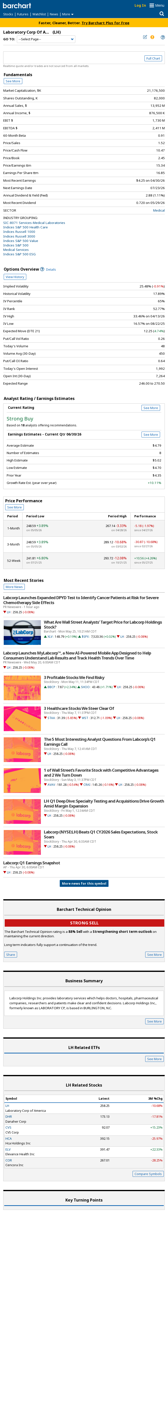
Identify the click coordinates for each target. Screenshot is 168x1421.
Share (10, 954)
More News (14, 587)
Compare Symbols (148, 1174)
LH (8, 612)
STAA (51, 718)
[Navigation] (46, 39)
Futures (22, 14)
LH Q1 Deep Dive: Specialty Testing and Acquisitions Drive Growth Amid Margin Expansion (104, 804)
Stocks (8, 14)
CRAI (87, 785)
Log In (140, 5)
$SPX (85, 636)
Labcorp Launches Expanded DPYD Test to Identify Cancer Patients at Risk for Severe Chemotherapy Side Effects (81, 600)
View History (15, 277)
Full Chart (153, 58)
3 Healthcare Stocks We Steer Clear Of (79, 708)
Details (48, 269)
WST (85, 718)
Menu (159, 5)
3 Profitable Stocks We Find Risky (74, 677)
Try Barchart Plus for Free (105, 22)
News (54, 14)
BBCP (51, 687)
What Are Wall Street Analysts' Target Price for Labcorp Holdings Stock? (103, 625)
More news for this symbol (84, 883)
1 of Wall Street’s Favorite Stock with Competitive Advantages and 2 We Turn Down (101, 773)
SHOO (85, 687)
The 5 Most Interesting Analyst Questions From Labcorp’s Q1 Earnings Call (100, 742)
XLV (50, 636)
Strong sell (84, 923)
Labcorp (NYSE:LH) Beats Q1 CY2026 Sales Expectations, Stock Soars (101, 834)
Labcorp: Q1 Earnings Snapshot (31, 862)
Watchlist (39, 14)
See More (13, 81)
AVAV (51, 785)
